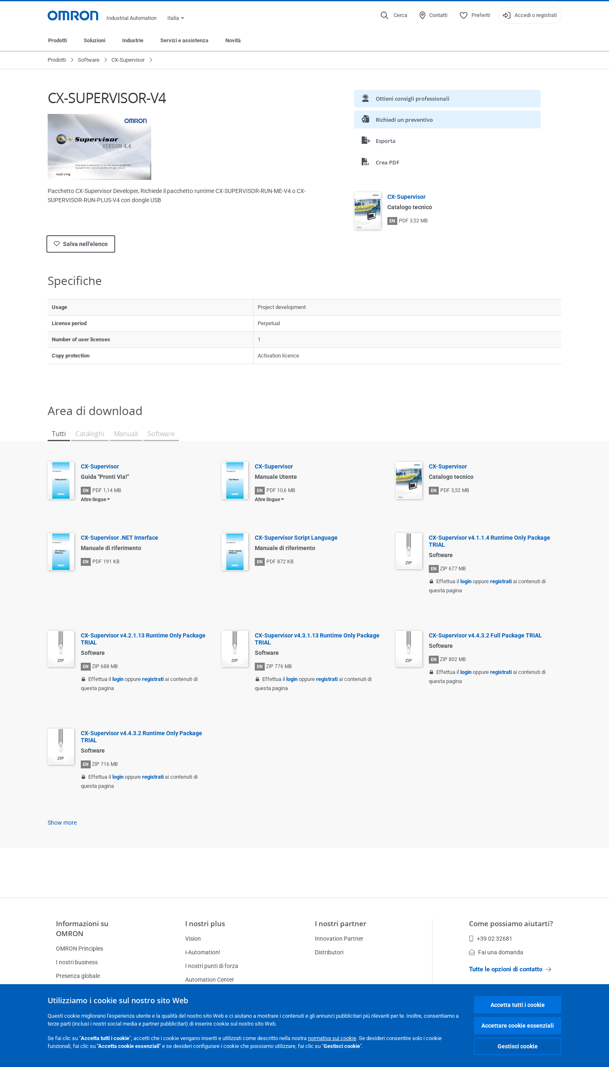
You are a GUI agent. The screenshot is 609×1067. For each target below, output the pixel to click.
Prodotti (57, 40)
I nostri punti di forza (211, 966)
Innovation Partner (339, 938)
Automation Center (209, 979)
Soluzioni (94, 40)
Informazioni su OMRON (82, 928)
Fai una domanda (496, 952)
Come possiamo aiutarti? (511, 923)
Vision (193, 938)
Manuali (126, 433)
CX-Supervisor (128, 60)
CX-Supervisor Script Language (296, 537)
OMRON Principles (79, 948)
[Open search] (394, 15)
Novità (233, 40)
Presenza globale (78, 976)
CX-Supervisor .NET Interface (119, 537)
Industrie (132, 40)
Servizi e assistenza (184, 40)
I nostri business (77, 962)
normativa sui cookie (332, 1038)
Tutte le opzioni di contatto (510, 969)
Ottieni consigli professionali (406, 98)
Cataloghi (89, 433)
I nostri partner (340, 923)
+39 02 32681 (490, 938)
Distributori (329, 952)
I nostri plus (205, 923)
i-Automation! (202, 952)
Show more (62, 822)
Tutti (59, 433)
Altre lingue (93, 499)
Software (88, 60)
